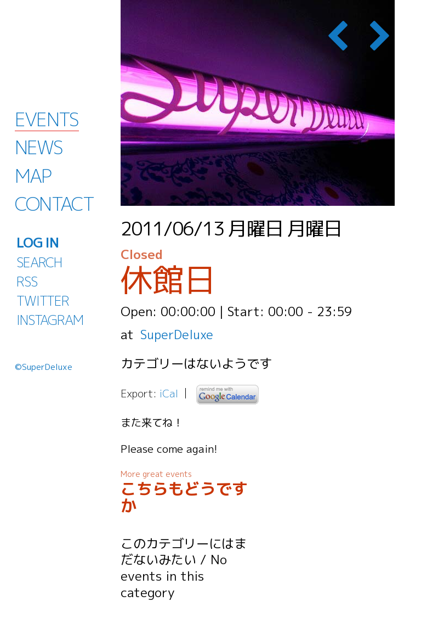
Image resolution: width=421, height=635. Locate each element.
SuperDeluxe (177, 334)
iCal (169, 393)
